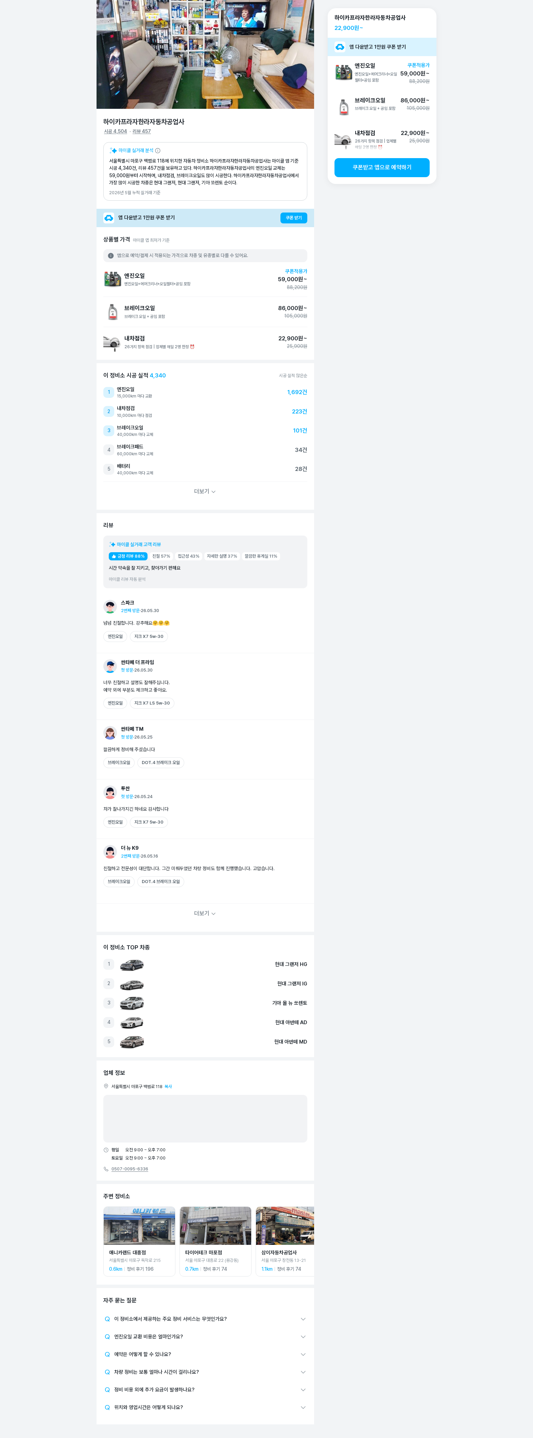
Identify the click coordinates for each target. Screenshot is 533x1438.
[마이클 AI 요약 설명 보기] (135, 151)
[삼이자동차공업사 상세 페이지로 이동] (292, 1241)
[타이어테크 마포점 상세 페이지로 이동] (215, 1241)
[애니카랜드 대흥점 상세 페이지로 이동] (139, 1241)
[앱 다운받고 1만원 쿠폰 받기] (205, 218)
